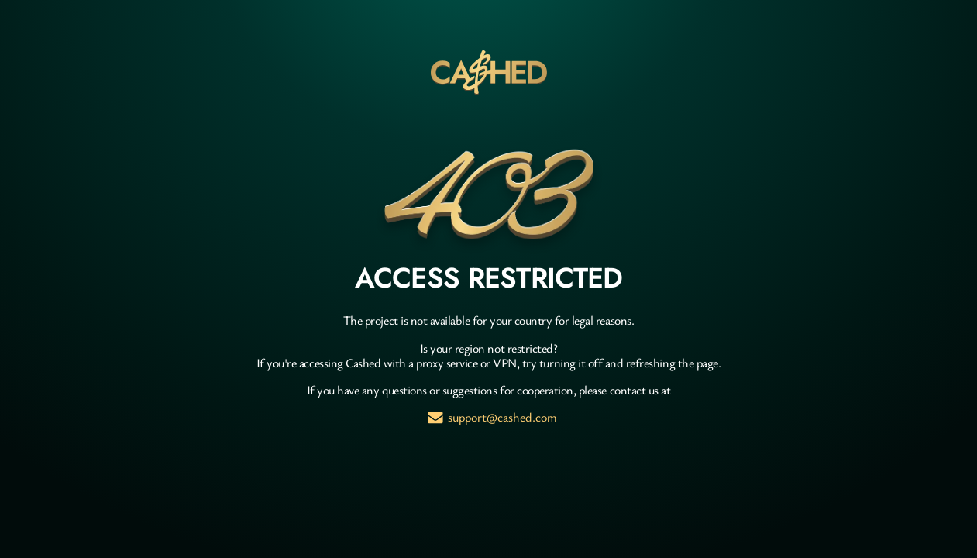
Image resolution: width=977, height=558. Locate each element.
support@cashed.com (502, 417)
